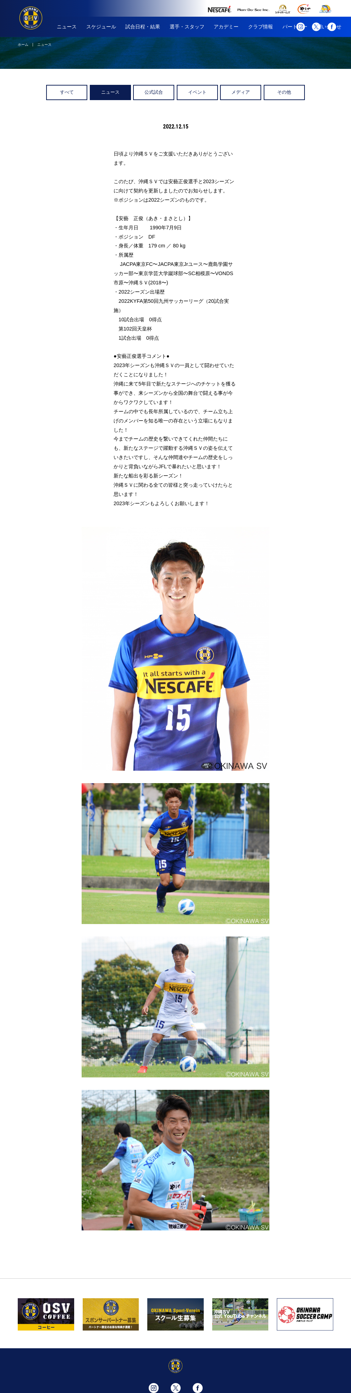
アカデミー (226, 26)
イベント (197, 92)
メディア (240, 92)
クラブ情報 (260, 26)
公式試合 (153, 92)
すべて (67, 92)
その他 (284, 92)
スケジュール (101, 26)
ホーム (23, 45)
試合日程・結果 (142, 26)
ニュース (67, 26)
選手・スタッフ (187, 26)
